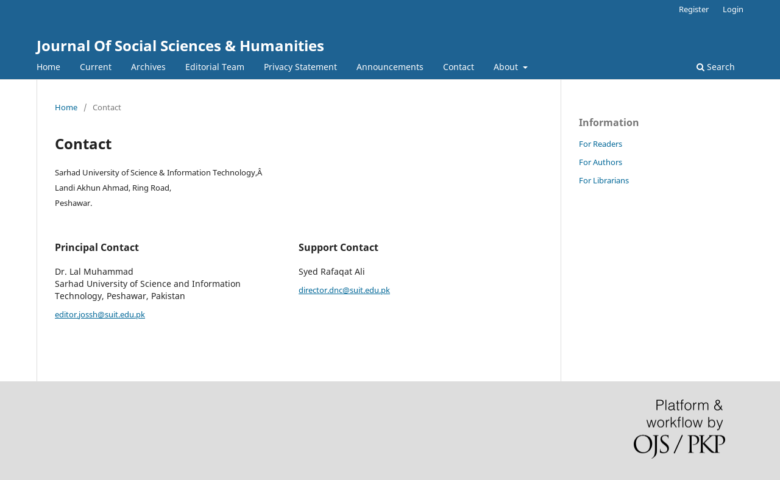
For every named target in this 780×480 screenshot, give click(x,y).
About (507, 66)
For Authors (600, 162)
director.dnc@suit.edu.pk (344, 289)
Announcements (390, 66)
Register (694, 9)
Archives (148, 66)
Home (48, 66)
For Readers (600, 143)
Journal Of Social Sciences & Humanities (180, 45)
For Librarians (604, 180)
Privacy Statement (300, 66)
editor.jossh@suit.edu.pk (100, 314)
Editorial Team (214, 66)
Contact (458, 66)
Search (716, 66)
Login (733, 9)
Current (96, 66)
